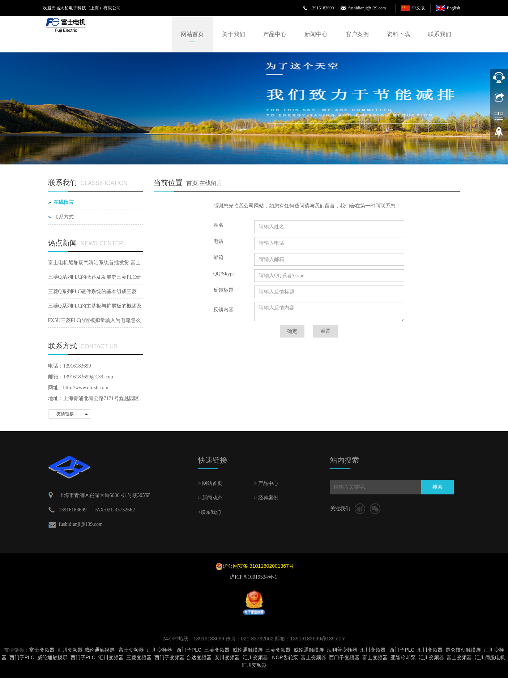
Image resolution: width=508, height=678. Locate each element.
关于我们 (233, 34)
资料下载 (398, 34)
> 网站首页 (210, 483)
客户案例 (357, 34)
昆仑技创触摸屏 (463, 650)
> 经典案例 (266, 498)
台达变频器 (199, 657)
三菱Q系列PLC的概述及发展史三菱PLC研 (94, 277)
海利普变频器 (342, 650)
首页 (192, 183)
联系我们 (439, 34)
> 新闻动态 (210, 498)
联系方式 (64, 217)
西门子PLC (188, 650)
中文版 (418, 7)
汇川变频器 (70, 650)
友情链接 (65, 413)
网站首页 (192, 34)
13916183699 (322, 7)
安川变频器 (227, 657)
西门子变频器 (169, 657)
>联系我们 (209, 512)
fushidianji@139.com (367, 7)
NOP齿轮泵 (285, 657)
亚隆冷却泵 (403, 657)
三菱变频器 (217, 650)
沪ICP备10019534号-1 (254, 577)
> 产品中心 (266, 483)
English (453, 7)
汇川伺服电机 (490, 657)
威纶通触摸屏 (99, 650)
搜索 (437, 487)
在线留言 (210, 183)
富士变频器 (42, 650)
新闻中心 (316, 34)
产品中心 (274, 34)
